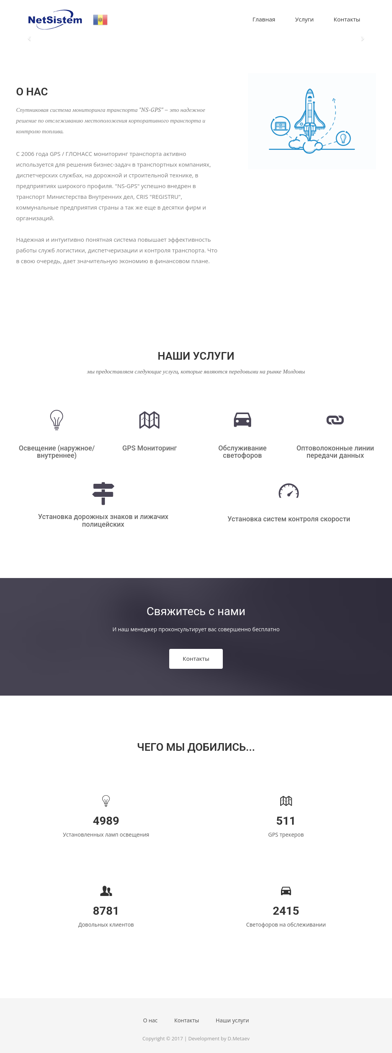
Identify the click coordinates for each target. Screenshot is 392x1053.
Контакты (347, 19)
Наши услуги (232, 1020)
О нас (150, 1020)
